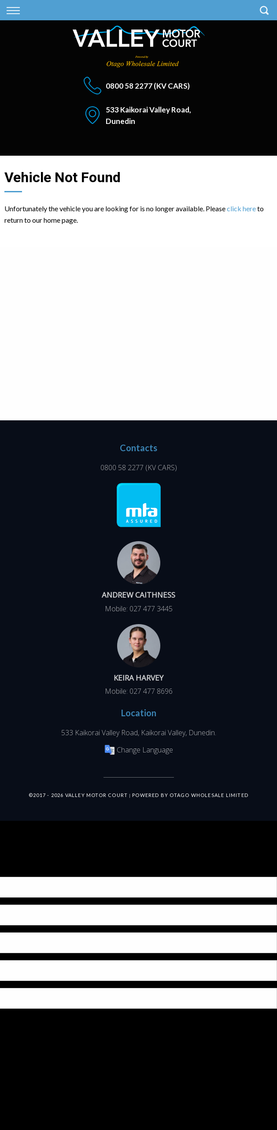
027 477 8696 (151, 691)
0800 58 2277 (129, 85)
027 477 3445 (151, 609)
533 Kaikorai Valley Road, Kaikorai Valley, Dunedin (138, 732)
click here (241, 208)
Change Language (138, 750)
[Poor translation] (21, 869)
